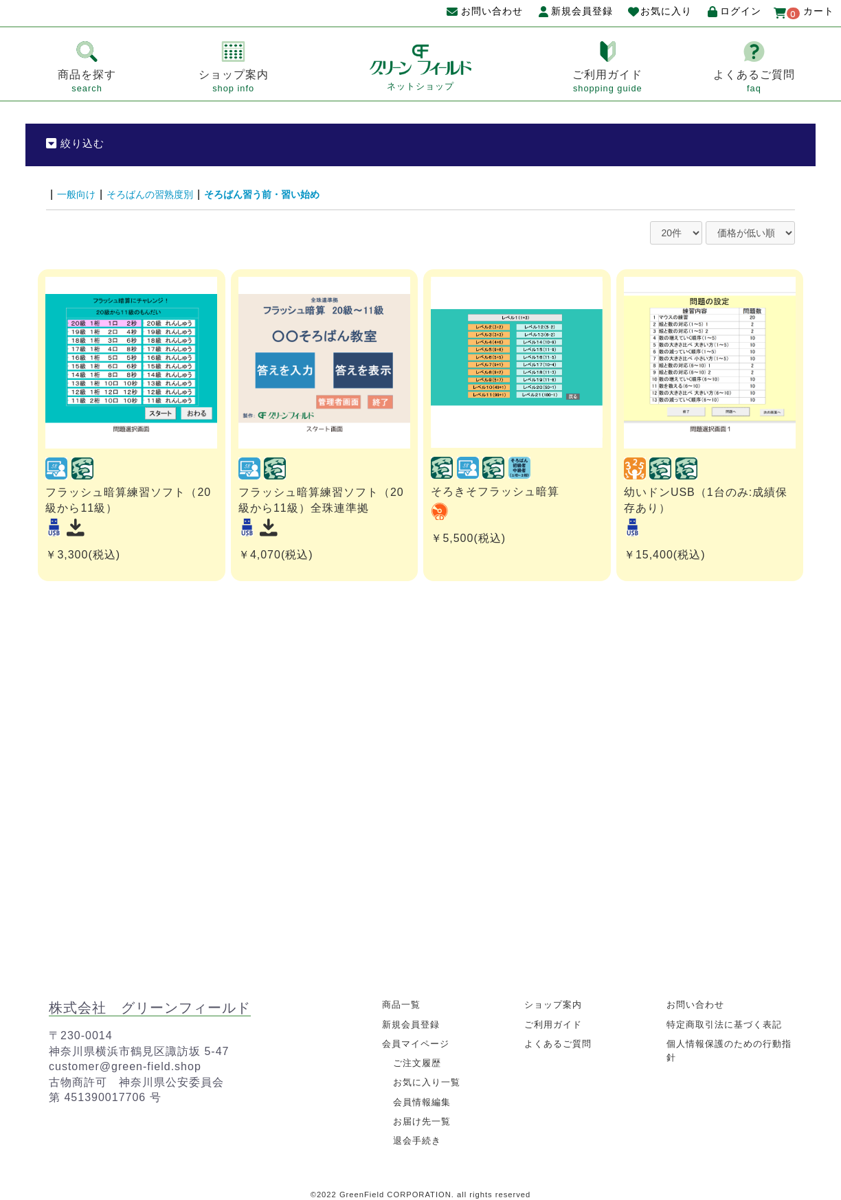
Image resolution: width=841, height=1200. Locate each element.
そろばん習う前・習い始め (288, 194)
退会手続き (419, 1138)
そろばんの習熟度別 (161, 194)
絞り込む (77, 143)
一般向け (79, 194)
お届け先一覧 (424, 1118)
